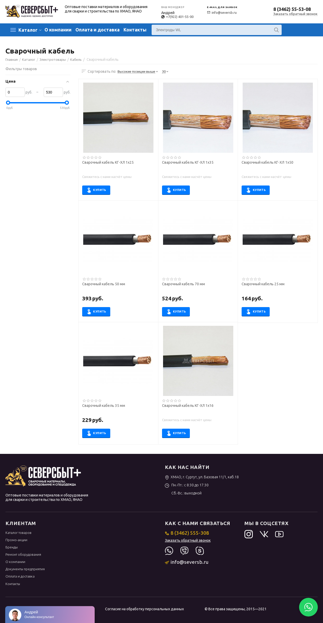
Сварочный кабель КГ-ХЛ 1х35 (188, 162)
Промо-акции (16, 540)
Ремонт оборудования (23, 554)
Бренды (11, 547)
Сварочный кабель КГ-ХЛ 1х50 (267, 162)
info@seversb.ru (222, 12)
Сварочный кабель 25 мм (263, 284)
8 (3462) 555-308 (187, 533)
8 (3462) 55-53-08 (292, 9)
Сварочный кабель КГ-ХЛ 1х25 (108, 162)
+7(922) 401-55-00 (177, 16)
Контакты (135, 29)
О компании (58, 29)
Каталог (27, 30)
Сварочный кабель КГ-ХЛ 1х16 (188, 406)
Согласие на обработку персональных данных (144, 609)
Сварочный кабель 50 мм (103, 284)
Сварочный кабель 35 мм (103, 406)
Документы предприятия (25, 569)
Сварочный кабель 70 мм (183, 284)
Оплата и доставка (97, 29)
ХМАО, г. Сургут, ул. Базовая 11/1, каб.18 (202, 477)
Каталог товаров (18, 532)
